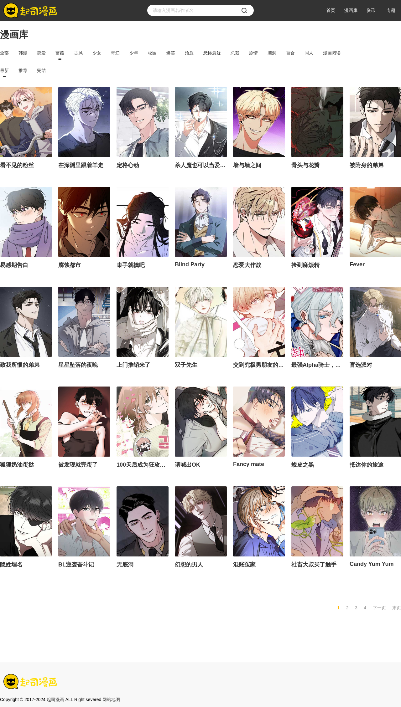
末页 (396, 607)
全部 (4, 52)
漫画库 (350, 10)
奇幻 (115, 52)
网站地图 (111, 699)
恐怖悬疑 (212, 52)
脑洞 (272, 52)
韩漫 (22, 52)
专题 (391, 10)
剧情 (253, 52)
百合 (290, 52)
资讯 (371, 10)
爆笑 (170, 52)
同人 (309, 52)
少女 (96, 52)
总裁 (235, 52)
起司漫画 (55, 699)
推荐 (22, 70)
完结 (41, 70)
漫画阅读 (332, 52)
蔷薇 (59, 52)
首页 (330, 10)
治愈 (189, 52)
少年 (133, 52)
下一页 (379, 607)
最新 (4, 70)
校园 (152, 52)
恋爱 (41, 52)
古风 (78, 52)
